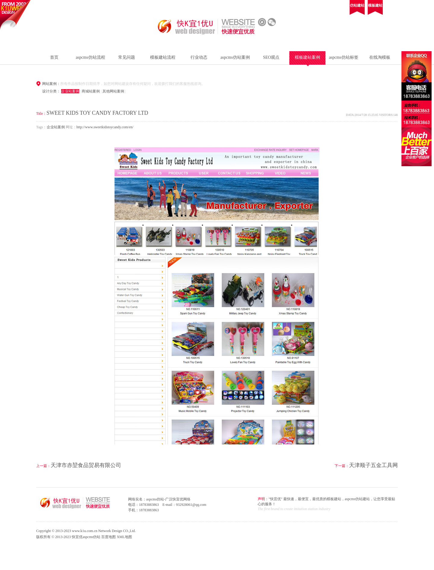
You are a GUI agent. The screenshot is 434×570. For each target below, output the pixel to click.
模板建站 (375, 5)
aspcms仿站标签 (343, 57)
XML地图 (124, 537)
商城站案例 (91, 91)
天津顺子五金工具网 (373, 465)
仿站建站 (357, 5)
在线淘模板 (379, 57)
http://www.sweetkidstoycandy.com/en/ (105, 127)
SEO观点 (271, 57)
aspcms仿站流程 (90, 57)
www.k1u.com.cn (84, 531)
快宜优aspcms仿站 (86, 537)
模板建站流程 (162, 57)
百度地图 (108, 537)
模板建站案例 (307, 57)
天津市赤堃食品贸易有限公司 (86, 465)
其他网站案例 (113, 91)
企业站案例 (70, 91)
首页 (54, 57)
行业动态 (198, 57)
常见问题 (126, 57)
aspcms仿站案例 (235, 57)
